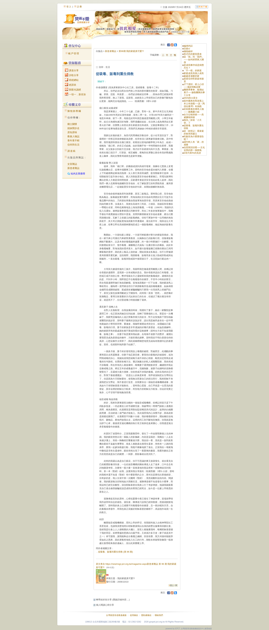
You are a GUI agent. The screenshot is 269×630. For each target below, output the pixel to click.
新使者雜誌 (73, 168)
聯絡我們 (159, 615)
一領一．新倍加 (75, 94)
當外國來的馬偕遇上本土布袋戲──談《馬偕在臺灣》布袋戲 (194, 104)
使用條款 (134, 615)
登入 (69, 6)
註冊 (79, 6)
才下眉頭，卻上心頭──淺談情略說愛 (194, 85)
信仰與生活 (73, 144)
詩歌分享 (72, 75)
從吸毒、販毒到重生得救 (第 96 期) (115, 552)
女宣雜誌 (72, 164)
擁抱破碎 (188, 51)
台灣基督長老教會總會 (116, 615)
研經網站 (72, 80)
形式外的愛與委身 (193, 54)
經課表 (70, 84)
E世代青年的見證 (192, 153)
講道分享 (72, 70)
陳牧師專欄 (74, 111)
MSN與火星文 (191, 98)
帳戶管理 (73, 53)
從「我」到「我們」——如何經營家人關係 (194, 60)
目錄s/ (187, 48)
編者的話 (188, 46)
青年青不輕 (73, 140)
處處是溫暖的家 (191, 76)
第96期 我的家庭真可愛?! (131, 51)
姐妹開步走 (73, 128)
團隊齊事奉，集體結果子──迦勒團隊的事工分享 (194, 92)
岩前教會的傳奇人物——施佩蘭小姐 (194, 110)
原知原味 (72, 132)
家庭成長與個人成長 (194, 73)
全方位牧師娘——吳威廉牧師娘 (194, 116)
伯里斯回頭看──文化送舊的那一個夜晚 (194, 148)
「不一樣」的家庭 (193, 70)
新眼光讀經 (73, 89)
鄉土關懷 (72, 124)
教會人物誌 (73, 136)
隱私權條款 (146, 615)
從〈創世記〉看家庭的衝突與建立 (194, 132)
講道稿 (71, 151)
